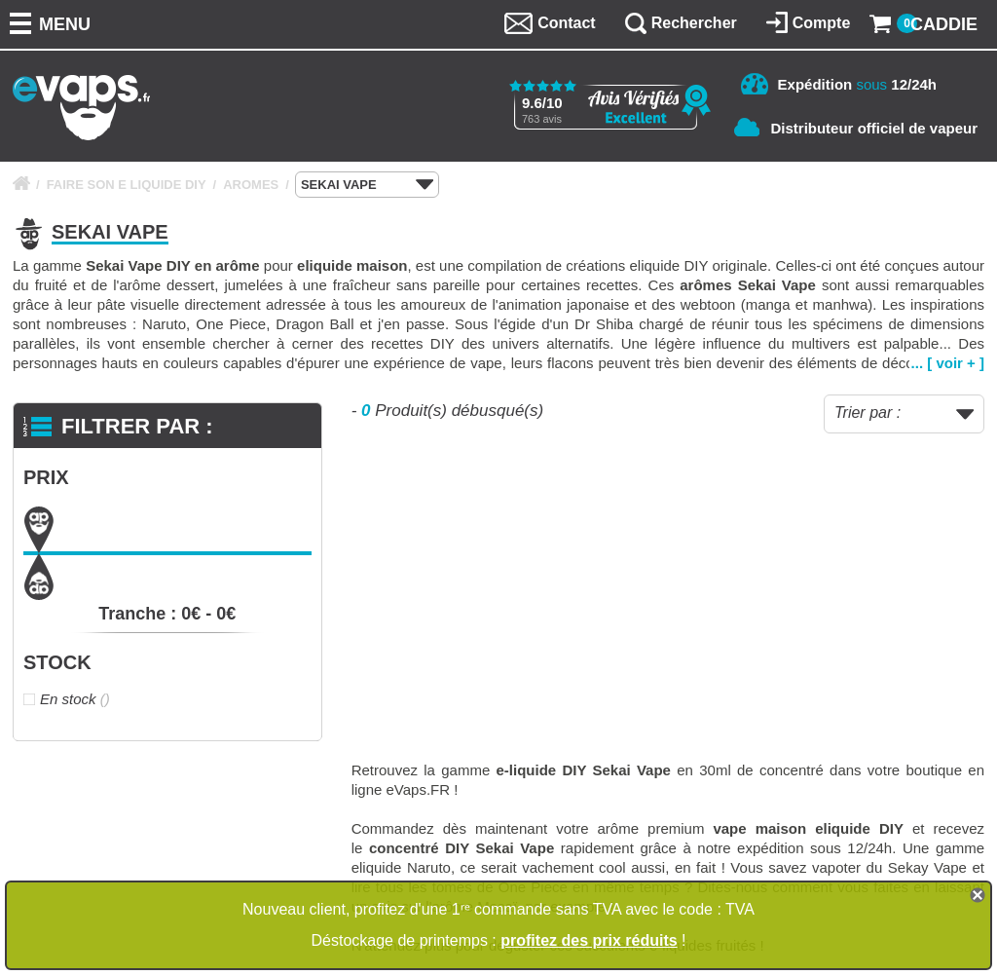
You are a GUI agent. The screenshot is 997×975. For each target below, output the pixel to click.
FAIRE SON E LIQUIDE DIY (126, 184)
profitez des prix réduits (588, 940)
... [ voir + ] (947, 363)
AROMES (250, 184)
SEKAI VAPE (367, 185)
